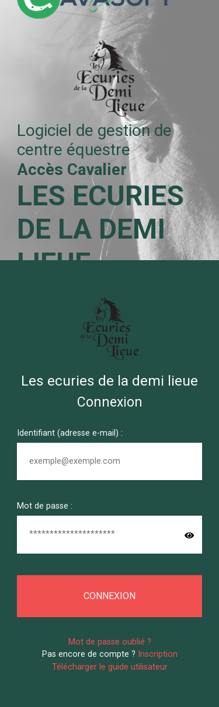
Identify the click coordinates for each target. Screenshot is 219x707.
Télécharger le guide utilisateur (110, 667)
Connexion (109, 595)
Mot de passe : (44, 506)
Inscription (158, 654)
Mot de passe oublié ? (109, 642)
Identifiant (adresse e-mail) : (70, 433)
